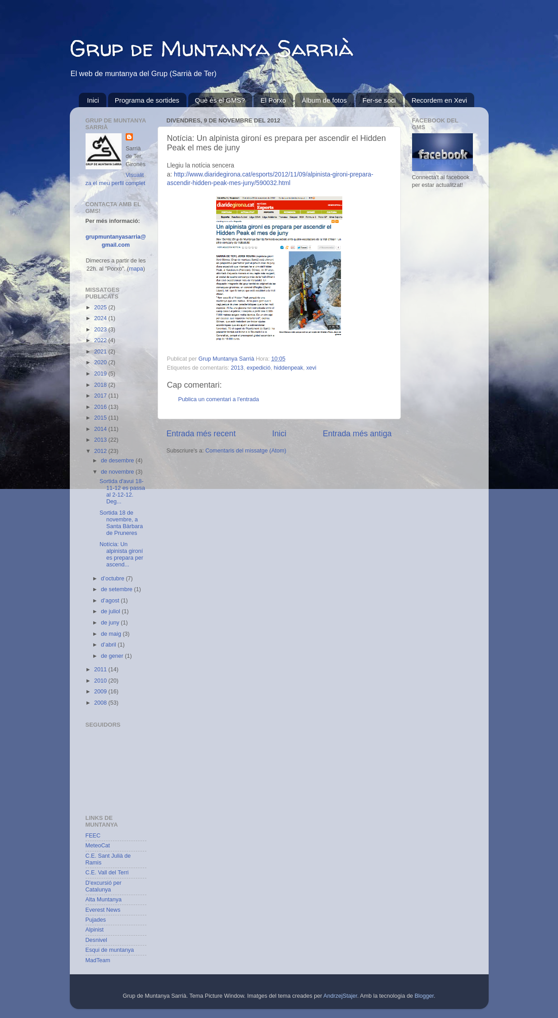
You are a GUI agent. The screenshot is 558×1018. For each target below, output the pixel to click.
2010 (101, 681)
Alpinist (95, 930)
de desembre (118, 460)
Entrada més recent (201, 433)
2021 (101, 351)
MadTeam (98, 960)
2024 (101, 318)
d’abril (109, 645)
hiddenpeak (288, 368)
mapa (136, 269)
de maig (111, 634)
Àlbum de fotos (324, 100)
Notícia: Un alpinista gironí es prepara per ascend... (121, 554)
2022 (101, 340)
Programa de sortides (147, 100)
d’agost (111, 600)
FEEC (93, 835)
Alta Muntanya (104, 899)
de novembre (118, 472)
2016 (101, 407)
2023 (101, 329)
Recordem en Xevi (439, 100)
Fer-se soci (379, 100)
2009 (101, 691)
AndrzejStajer (340, 996)
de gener (113, 656)
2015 (101, 418)
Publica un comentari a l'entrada (218, 399)
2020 (101, 362)
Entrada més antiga (357, 433)
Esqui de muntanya (110, 950)
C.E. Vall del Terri (107, 872)
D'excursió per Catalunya (104, 886)
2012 (101, 451)
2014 (101, 429)
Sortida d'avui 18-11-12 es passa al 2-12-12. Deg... (122, 491)
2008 (101, 703)
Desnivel (96, 940)
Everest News (103, 910)
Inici (93, 100)
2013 (237, 368)
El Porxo (273, 100)
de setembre (117, 589)
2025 (101, 307)
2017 (101, 396)
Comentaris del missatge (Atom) (245, 451)
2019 (101, 374)
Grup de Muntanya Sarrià (211, 47)
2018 (101, 385)
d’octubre (113, 578)
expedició (259, 368)
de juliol (111, 611)
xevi (311, 368)
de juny (111, 623)
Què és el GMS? (220, 100)
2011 (101, 669)
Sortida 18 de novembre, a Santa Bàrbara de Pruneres (121, 523)
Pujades (96, 920)
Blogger (424, 996)
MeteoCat (98, 845)
